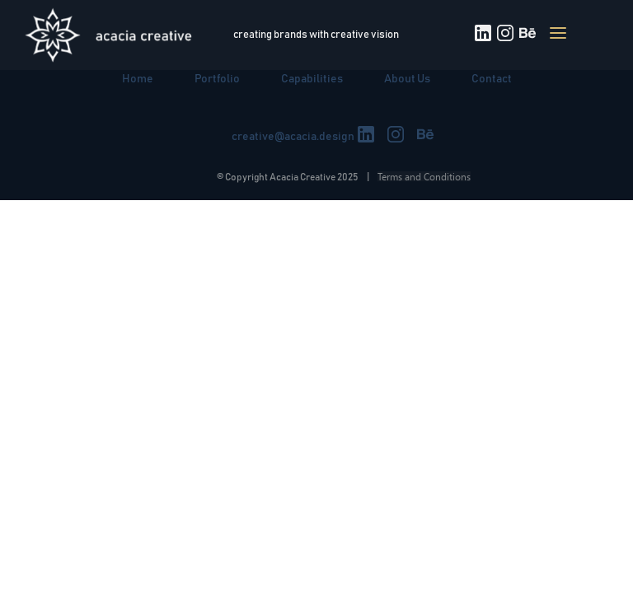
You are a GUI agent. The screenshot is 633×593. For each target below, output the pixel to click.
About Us (407, 79)
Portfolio (217, 79)
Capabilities (312, 79)
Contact (491, 79)
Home (137, 79)
